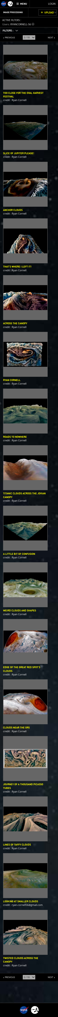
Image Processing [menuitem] (13, 12)
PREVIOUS (7, 36)
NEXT (49, 36)
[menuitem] (22, 4)
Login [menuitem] (52, 3)
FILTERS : (8, 30)
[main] (29, 508)
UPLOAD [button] (49, 12)
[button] (19, 24)
